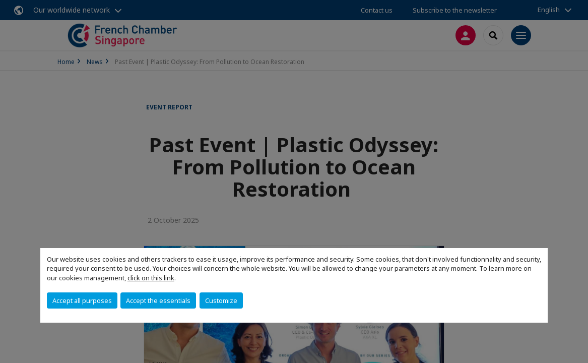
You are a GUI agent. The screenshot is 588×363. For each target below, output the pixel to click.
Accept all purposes (82, 300)
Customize (221, 300)
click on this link (150, 277)
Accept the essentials (158, 300)
